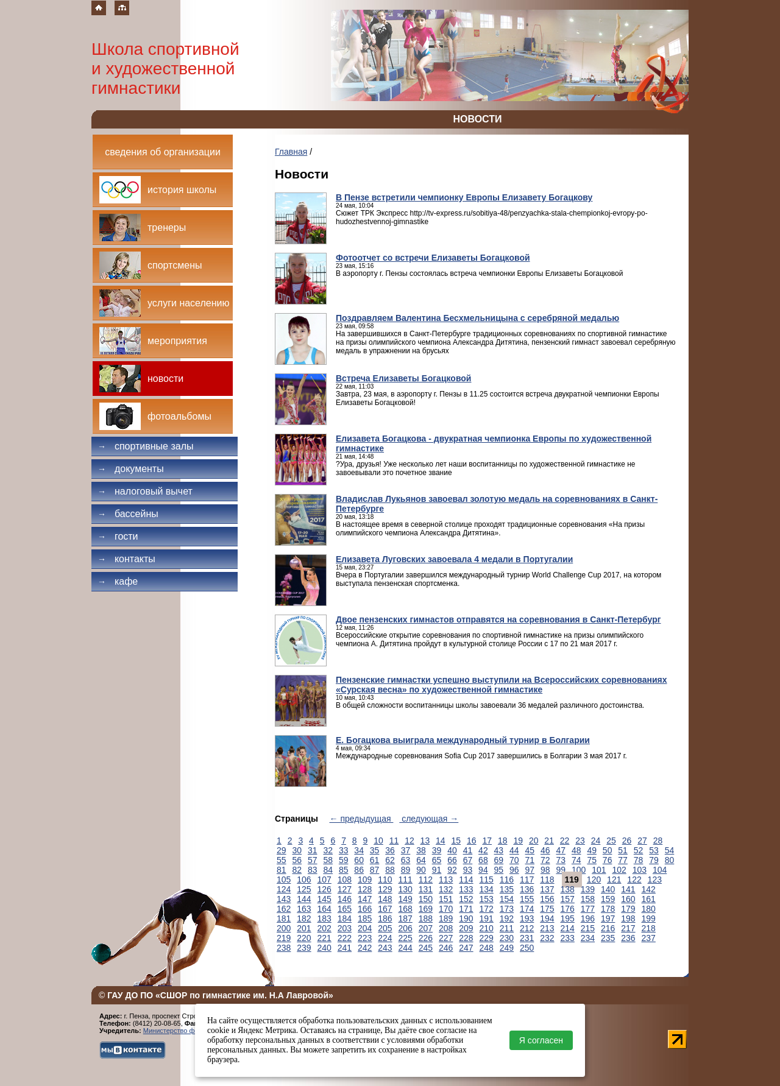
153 (487, 899)
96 (514, 870)
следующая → (428, 818)
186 (385, 918)
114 (466, 879)
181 (284, 918)
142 (649, 889)
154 (507, 899)
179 (628, 909)
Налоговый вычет (145, 491)
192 (507, 918)
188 (426, 918)
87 (375, 870)
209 (466, 928)
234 (588, 938)
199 (649, 918)
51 (623, 850)
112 (426, 879)
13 (425, 840)
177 (588, 909)
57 (312, 860)
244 (406, 948)
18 (503, 840)
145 (324, 899)
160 (628, 899)
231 (527, 938)
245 (426, 948)
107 (324, 879)
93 (468, 870)
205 (385, 928)
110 (385, 879)
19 (518, 840)
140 (608, 889)
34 (359, 850)
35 (375, 850)
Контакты (126, 559)
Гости (118, 536)
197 (608, 918)
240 (324, 948)
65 (437, 860)
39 (437, 850)
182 (304, 918)
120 (594, 879)
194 (547, 918)
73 (561, 860)
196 (588, 918)
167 (385, 909)
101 (599, 870)
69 (499, 860)
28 (658, 840)
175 (547, 909)
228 (466, 938)
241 (345, 948)
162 (284, 909)
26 (627, 840)
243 (385, 948)
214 (568, 928)
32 (328, 850)
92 (452, 870)
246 (446, 948)
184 (345, 918)
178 (608, 909)
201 (304, 928)
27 (642, 840)
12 (409, 840)
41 (468, 850)
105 (284, 879)
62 (390, 860)
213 (547, 928)
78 (639, 860)
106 (304, 879)
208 (446, 928)
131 (426, 889)
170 (446, 909)
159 (608, 899)
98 (545, 870)
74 (576, 860)
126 (324, 889)
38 (421, 850)
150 (426, 899)
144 (304, 899)
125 (304, 889)
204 (365, 928)
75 (592, 860)
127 (345, 889)
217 (628, 928)
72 (545, 860)
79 (654, 860)
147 (365, 899)
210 (487, 928)
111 (406, 879)
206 (406, 928)
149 (406, 899)
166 (365, 909)
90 (421, 870)
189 (446, 918)
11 (394, 840)
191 (487, 918)
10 (378, 840)
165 (345, 909)
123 (655, 879)
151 (446, 899)
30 (297, 850)
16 (472, 840)
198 (628, 918)
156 (547, 899)
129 (385, 889)
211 (507, 928)
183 (324, 918)
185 (365, 918)
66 (452, 860)
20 (534, 840)
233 (568, 938)
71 (530, 860)
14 (440, 840)
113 (446, 879)
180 (649, 909)
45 (530, 850)
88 (390, 870)
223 (365, 938)
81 (281, 870)
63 (406, 860)
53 (654, 850)
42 (483, 850)
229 (487, 938)
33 (344, 850)
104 (660, 870)
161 (649, 899)
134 (487, 889)
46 (545, 850)
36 (390, 850)
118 (547, 879)
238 (284, 948)
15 (456, 840)
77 (623, 860)
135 (507, 889)
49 (592, 850)
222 (345, 938)
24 (596, 840)
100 (579, 870)
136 (527, 889)
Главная (291, 152)
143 (284, 899)
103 (640, 870)
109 (365, 879)
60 (359, 860)
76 (607, 860)
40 (452, 850)
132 (446, 889)
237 (649, 938)
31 (312, 850)
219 (284, 938)
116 (507, 879)
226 (426, 938)
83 (312, 870)
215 (588, 928)
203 (345, 928)
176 (568, 909)
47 (561, 850)
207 (426, 928)
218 (649, 928)
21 (549, 840)
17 (487, 840)
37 (406, 850)
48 (576, 850)
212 (527, 928)
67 (468, 860)
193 (527, 918)
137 (547, 889)
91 (437, 870)
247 (466, 948)
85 (344, 870)
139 (588, 889)
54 (670, 850)
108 (345, 879)
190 (466, 918)
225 (406, 938)
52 (639, 850)
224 (385, 938)
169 (426, 909)
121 (614, 879)
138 (568, 889)
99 (561, 870)
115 (487, 879)
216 (608, 928)
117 (527, 879)
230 (507, 938)
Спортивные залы (146, 446)
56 (297, 860)
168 (406, 909)
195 (568, 918)
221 (324, 938)
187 (406, 918)
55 (281, 860)
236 (628, 938)
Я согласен (541, 1040)
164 (324, 909)
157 (568, 899)
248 (487, 948)
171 (466, 909)
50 (607, 850)
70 (514, 860)
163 (304, 909)
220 (304, 938)
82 (297, 870)
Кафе (118, 581)
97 (530, 870)
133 (466, 889)
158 (588, 899)
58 (328, 860)
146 (345, 899)
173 (507, 909)
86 (359, 870)
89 (406, 870)
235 (608, 938)
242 (365, 948)
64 (421, 860)
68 (483, 860)
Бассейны (128, 514)
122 (634, 879)
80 (670, 860)
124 (284, 889)
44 (514, 850)
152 (466, 899)
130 (406, 889)
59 (344, 860)
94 (483, 870)
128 (365, 889)
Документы (131, 469)
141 (628, 889)
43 (499, 850)
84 (328, 870)
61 (375, 860)
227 (446, 938)
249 (507, 948)
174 (527, 909)
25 (611, 840)
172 (487, 909)
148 (385, 899)
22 (565, 840)
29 (281, 850)
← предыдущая (362, 818)
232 (547, 938)
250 (527, 948)
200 (284, 928)
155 (527, 899)
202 (324, 928)
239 (304, 948)
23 (580, 840)
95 (499, 870)
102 (619, 870)
